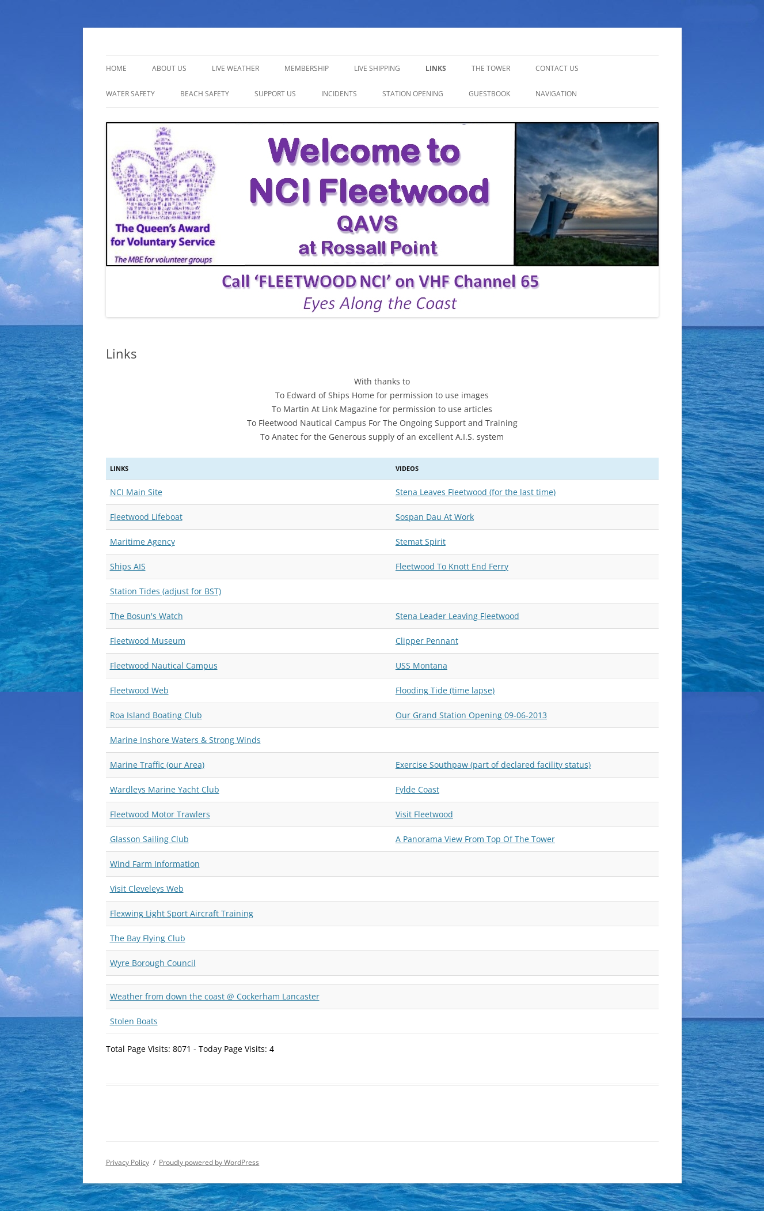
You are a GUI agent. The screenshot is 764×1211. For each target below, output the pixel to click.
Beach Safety (204, 94)
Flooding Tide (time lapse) (445, 690)
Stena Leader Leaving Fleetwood (457, 615)
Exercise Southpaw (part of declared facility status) (493, 764)
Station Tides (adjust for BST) (165, 591)
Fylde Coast (417, 789)
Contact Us (557, 68)
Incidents (339, 94)
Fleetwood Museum (147, 640)
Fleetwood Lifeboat (146, 516)
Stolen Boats (134, 1021)
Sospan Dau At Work (435, 516)
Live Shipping (377, 68)
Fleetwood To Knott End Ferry (452, 566)
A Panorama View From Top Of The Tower (475, 838)
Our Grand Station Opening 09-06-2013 (471, 715)
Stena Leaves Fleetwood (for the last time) (476, 491)
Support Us (275, 94)
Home (116, 68)
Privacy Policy (127, 1162)
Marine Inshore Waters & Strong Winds (185, 739)
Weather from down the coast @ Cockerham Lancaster (215, 996)
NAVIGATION (556, 94)
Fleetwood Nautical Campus (164, 665)
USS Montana (421, 665)
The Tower (491, 68)
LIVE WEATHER (235, 68)
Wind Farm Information (155, 863)
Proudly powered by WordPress (209, 1162)
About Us (169, 68)
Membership (306, 68)
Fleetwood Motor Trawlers (160, 814)
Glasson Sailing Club (149, 838)
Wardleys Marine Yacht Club (164, 789)
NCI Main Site (136, 491)
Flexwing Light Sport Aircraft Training (181, 913)
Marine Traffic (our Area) (157, 764)
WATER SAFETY (130, 94)
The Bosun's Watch (146, 615)
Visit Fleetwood (424, 814)
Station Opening (412, 94)
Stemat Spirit (421, 541)
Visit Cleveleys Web (147, 888)
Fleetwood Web (139, 690)
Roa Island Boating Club (156, 715)
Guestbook (489, 94)
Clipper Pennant (427, 640)
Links (435, 68)
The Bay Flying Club (147, 938)
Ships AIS (128, 566)
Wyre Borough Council (153, 962)
